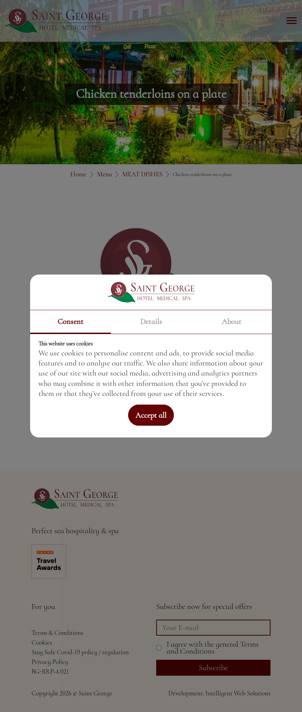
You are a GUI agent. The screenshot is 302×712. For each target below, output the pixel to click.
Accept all (151, 415)
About (231, 321)
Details (151, 321)
